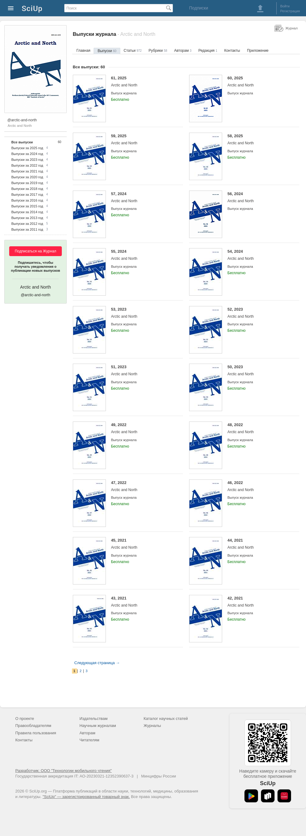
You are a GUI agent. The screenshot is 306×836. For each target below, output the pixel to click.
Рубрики (158, 50)
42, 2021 (258, 602)
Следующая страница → (97, 662)
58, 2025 (258, 140)
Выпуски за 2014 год (27, 212)
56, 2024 (258, 197)
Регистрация (290, 11)
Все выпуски (22, 142)
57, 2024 (142, 197)
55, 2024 (142, 255)
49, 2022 (142, 428)
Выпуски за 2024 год (27, 154)
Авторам (183, 50)
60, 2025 (258, 82)
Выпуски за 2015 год (27, 206)
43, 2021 (142, 602)
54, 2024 (258, 255)
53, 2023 (142, 313)
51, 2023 (142, 370)
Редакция (207, 50)
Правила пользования (35, 733)
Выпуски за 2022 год (27, 165)
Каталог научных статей (166, 718)
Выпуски (107, 51)
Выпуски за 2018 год (27, 189)
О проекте (24, 718)
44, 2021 (258, 544)
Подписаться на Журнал (35, 251)
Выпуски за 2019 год (27, 183)
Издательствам (94, 718)
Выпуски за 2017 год (27, 194)
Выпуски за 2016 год (27, 200)
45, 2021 (142, 544)
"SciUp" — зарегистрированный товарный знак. (86, 796)
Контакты (232, 50)
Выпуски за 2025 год (27, 148)
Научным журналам (98, 725)
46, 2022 (258, 486)
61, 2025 (142, 82)
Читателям (89, 740)
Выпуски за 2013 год (27, 218)
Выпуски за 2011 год (27, 229)
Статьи (133, 50)
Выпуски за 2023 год (27, 159)
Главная (83, 50)
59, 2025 (142, 140)
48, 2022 (258, 428)
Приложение (257, 50)
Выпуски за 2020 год (27, 177)
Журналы (152, 725)
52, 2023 (258, 313)
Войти (285, 6)
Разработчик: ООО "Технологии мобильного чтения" (63, 770)
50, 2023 (258, 370)
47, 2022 (142, 486)
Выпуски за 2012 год (27, 223)
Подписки (198, 8)
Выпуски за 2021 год (27, 171)
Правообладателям (33, 725)
